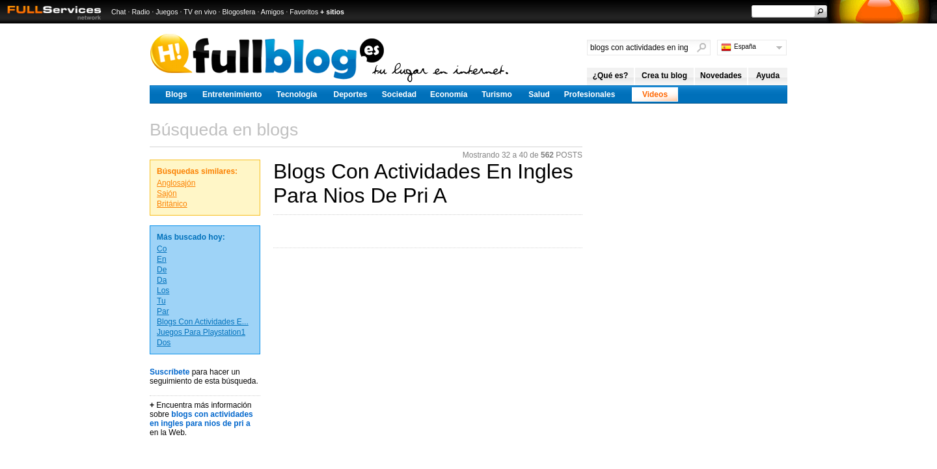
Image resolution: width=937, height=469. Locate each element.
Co (162, 248)
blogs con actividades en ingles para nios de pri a (201, 419)
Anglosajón (176, 183)
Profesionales (590, 94)
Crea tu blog (664, 75)
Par (163, 311)
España (745, 46)
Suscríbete (169, 372)
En (162, 259)
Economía (448, 94)
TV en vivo (199, 12)
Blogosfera (239, 12)
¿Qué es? (611, 75)
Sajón (167, 193)
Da (162, 280)
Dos (163, 342)
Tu (161, 301)
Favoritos (304, 12)
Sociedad (399, 94)
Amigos (272, 12)
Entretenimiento (232, 94)
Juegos (167, 12)
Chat (118, 12)
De (162, 269)
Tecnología (297, 94)
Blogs (176, 94)
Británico (172, 203)
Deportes (350, 94)
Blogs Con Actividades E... (203, 321)
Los (163, 290)
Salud (539, 94)
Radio (140, 12)
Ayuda (768, 75)
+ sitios (332, 12)
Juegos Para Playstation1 (201, 332)
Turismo (496, 94)
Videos (655, 94)
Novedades (721, 75)
